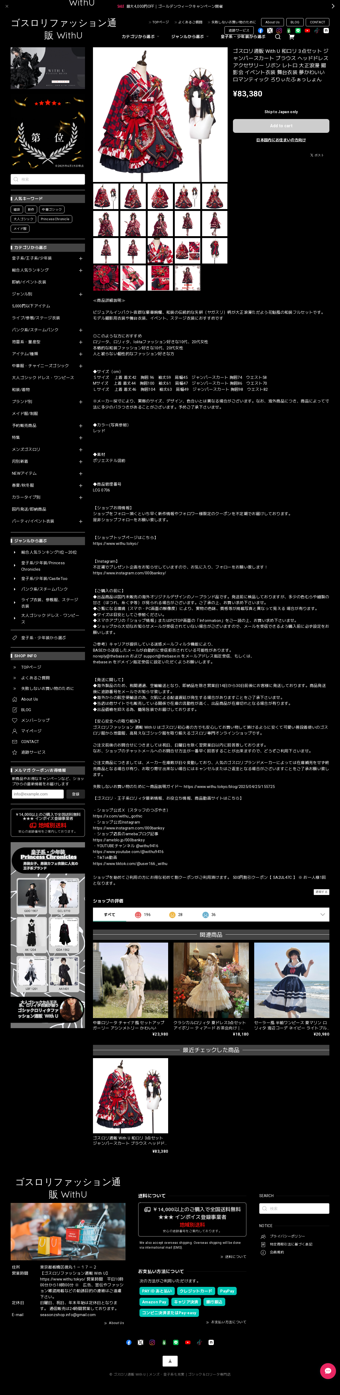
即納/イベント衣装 (29, 282)
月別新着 (20, 461)
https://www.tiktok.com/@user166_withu (130, 863)
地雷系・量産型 (26, 342)
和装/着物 (21, 390)
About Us (272, 22)
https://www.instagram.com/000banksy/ (129, 573)
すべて (109, 915)
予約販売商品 (24, 425)
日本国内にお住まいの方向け (281, 140)
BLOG (295, 22)
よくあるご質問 (190, 22)
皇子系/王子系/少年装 (32, 258)
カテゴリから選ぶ (141, 36)
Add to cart (281, 125)
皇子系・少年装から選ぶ (243, 36)
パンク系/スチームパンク (35, 330)
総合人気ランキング (30, 270)
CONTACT (317, 22)
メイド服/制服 (25, 414)
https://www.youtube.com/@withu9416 (128, 851)
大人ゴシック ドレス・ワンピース (43, 378)
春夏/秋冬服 (23, 485)
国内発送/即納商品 (29, 509)
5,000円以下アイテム (31, 306)
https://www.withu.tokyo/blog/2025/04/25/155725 (229, 786)
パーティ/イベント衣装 (33, 521)
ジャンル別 (22, 294)
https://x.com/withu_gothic (118, 816)
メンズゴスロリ (26, 449)
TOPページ (160, 22)
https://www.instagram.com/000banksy (128, 828)
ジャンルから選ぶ (190, 36)
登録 (75, 794)
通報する (322, 892)
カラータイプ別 (26, 497)
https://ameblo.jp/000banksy (119, 840)
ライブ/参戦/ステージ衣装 (36, 318)
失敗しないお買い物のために (233, 22)
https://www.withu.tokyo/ (115, 543)
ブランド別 (22, 402)
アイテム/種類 (25, 354)
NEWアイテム (24, 473)
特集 (16, 437)
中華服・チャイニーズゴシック (40, 366)
